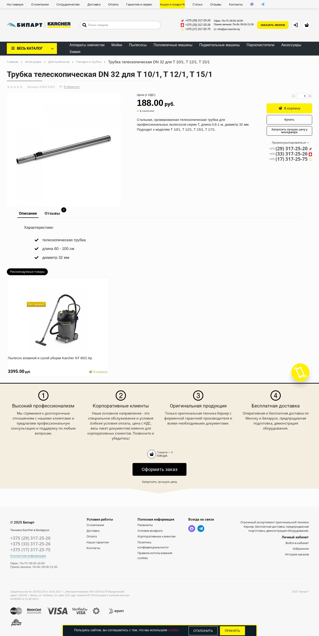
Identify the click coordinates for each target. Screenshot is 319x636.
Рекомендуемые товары (27, 272)
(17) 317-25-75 (290, 159)
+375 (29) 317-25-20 (30, 538)
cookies (173, 630)
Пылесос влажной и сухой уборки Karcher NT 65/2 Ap (52, 355)
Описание (28, 213)
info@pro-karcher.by (227, 29)
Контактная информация (28, 556)
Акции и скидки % (172, 4)
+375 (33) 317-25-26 (30, 544)
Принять (232, 631)
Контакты (236, 4)
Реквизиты (145, 525)
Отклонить (203, 631)
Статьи (197, 4)
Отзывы (215, 4)
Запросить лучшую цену (159, 482)
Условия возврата (150, 531)
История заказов (297, 554)
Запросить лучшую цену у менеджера (289, 131)
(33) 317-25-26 (290, 153)
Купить (289, 119)
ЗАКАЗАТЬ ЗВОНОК (272, 25)
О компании (40, 4)
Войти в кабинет (297, 543)
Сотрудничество (68, 4)
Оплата (113, 4)
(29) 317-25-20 (290, 148)
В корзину (289, 108)
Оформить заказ (159, 469)
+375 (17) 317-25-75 (30, 550)
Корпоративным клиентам (157, 536)
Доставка (93, 4)
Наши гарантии (98, 542)
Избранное (301, 549)
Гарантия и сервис (139, 4)
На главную (15, 4)
